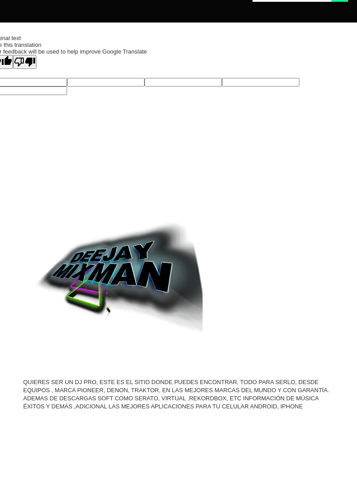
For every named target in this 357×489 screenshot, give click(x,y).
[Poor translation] (24, 62)
